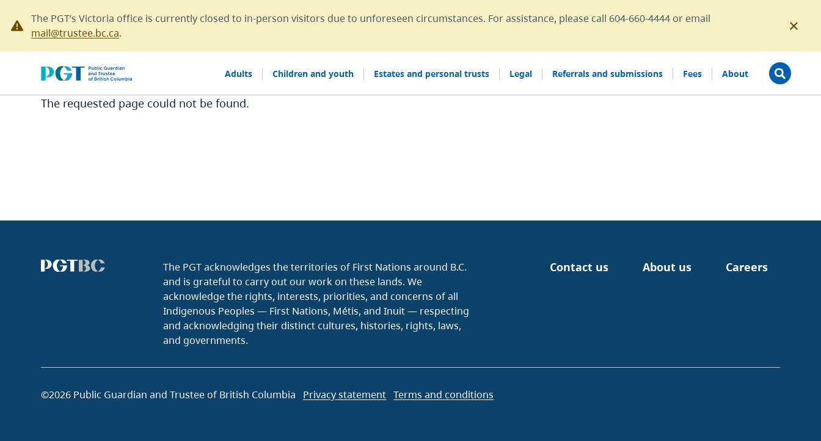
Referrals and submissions (607, 73)
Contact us (579, 267)
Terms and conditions (443, 394)
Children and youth (313, 73)
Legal (520, 73)
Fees (692, 73)
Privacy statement (344, 394)
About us (667, 267)
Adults (238, 73)
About (735, 73)
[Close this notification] (794, 26)
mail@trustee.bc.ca (75, 33)
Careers (747, 267)
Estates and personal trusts (431, 73)
